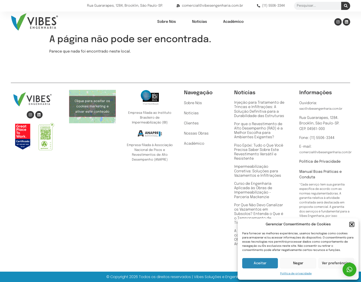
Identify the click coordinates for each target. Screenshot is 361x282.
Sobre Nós (166, 22)
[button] (351, 224)
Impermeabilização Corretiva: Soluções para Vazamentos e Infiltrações (257, 171)
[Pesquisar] (345, 6)
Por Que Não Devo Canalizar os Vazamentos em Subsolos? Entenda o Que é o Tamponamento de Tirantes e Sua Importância (258, 214)
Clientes (191, 123)
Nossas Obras (196, 133)
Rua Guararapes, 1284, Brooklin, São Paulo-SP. (125, 6)
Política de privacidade (296, 273)
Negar (298, 263)
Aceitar (260, 263)
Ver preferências (336, 263)
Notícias (199, 22)
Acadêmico (233, 22)
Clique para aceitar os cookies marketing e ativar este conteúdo (92, 106)
